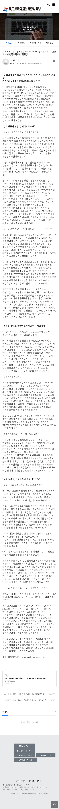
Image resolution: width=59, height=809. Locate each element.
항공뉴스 (9, 43)
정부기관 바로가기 (24, 750)
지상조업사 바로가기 (24, 760)
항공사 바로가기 (45, 755)
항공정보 (21, 43)
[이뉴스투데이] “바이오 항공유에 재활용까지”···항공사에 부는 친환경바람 (30, 700)
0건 (12, 63)
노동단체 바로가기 (24, 746)
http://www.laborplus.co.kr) (32, 657)
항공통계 (49, 43)
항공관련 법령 (35, 43)
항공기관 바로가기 (24, 755)
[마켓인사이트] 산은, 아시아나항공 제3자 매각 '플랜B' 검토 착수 (30, 694)
